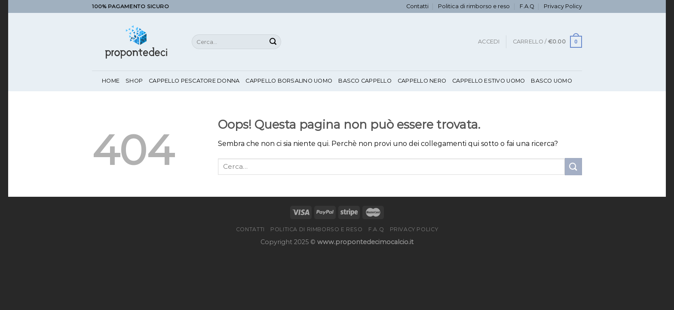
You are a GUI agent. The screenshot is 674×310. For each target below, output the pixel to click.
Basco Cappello (365, 81)
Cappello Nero (422, 81)
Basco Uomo (551, 81)
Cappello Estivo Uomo (488, 81)
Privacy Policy (563, 6)
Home (110, 81)
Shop (134, 81)
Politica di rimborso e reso (474, 6)
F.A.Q (527, 6)
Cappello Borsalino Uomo (288, 81)
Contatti (417, 6)
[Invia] (273, 41)
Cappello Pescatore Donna (194, 81)
